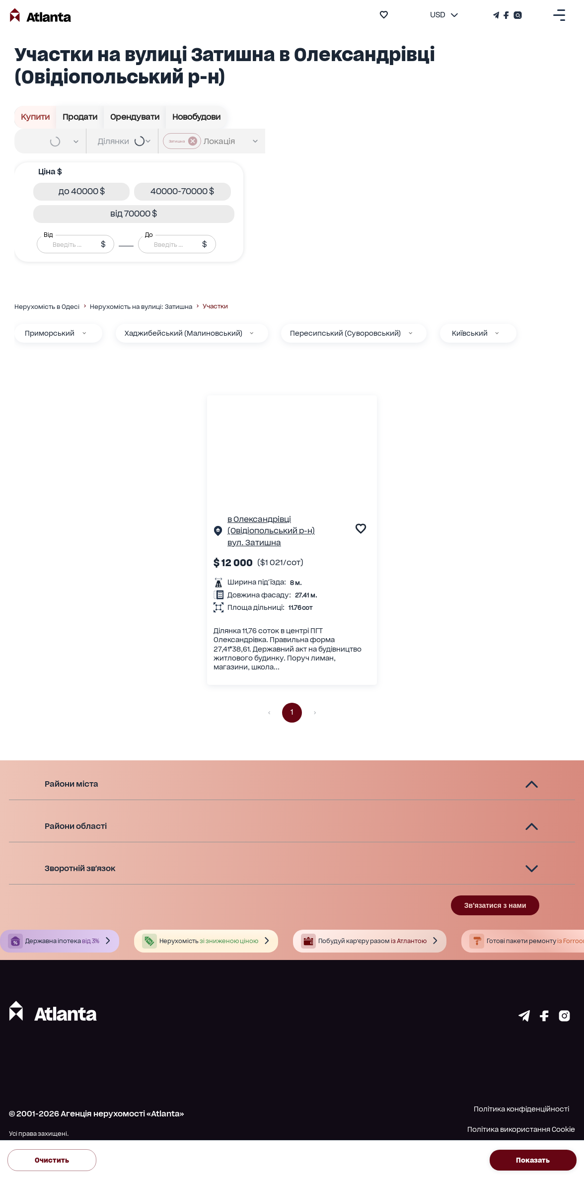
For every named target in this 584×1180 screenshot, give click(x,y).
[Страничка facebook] (544, 1018)
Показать (533, 1160)
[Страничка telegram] (524, 1018)
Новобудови (196, 117)
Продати (80, 117)
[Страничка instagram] (564, 1018)
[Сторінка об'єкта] (218, 532)
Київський (470, 333)
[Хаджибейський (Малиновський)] (251, 333)
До (149, 234)
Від (48, 234)
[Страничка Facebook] (506, 15)
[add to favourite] (383, 14)
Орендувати (135, 117)
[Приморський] (84, 333)
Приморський (49, 333)
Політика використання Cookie (521, 1129)
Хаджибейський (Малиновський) (183, 333)
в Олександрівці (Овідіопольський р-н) (271, 525)
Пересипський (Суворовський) (345, 333)
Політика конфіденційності (521, 1109)
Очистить (52, 1160)
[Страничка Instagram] (516, 15)
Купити (35, 117)
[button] (81, 192)
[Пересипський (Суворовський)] (410, 333)
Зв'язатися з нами (495, 905)
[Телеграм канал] (497, 15)
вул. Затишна (254, 542)
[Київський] (497, 333)
